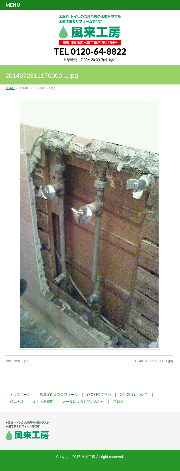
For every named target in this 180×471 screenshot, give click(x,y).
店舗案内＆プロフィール (59, 395)
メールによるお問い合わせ (83, 402)
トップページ (20, 395)
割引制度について (134, 395)
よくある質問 (43, 402)
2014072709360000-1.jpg (153, 361)
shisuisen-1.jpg (17, 361)
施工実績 (17, 402)
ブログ (118, 402)
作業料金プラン (99, 395)
